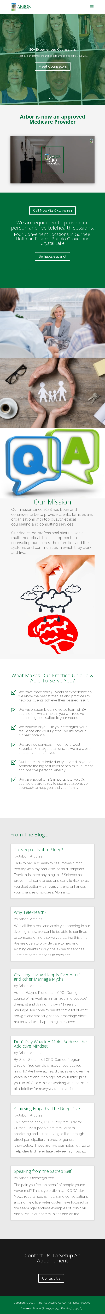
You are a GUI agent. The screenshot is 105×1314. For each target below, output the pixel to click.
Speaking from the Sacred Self (42, 1171)
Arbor (23, 856)
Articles (36, 856)
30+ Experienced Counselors (52, 49)
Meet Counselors (52, 66)
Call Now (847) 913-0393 (52, 210)
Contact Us (51, 1278)
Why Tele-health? (30, 912)
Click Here (22, 270)
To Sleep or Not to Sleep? (38, 849)
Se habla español (52, 256)
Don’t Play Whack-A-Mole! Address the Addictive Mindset (50, 1044)
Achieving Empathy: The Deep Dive (47, 1108)
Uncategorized (42, 1178)
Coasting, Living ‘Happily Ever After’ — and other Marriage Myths (49, 977)
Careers (26, 1308)
